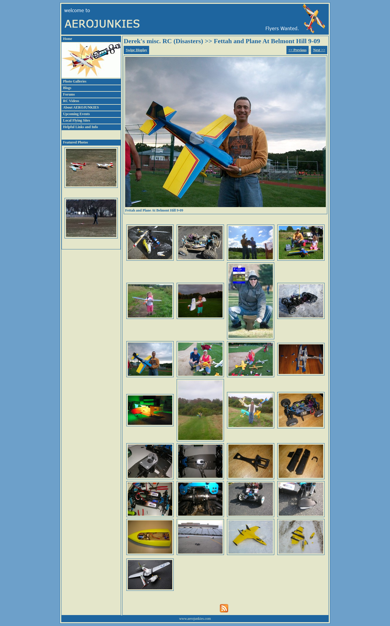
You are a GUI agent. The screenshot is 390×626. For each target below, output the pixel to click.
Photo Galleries (74, 81)
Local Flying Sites (76, 120)
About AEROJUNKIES (81, 107)
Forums (69, 94)
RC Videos (71, 101)
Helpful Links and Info (80, 127)
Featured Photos (75, 142)
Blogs (67, 88)
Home (67, 39)
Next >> (319, 50)
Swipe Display (136, 50)
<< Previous (298, 50)
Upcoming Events (76, 114)
